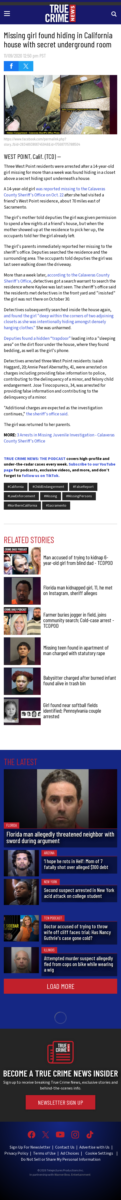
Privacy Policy (16, 1153)
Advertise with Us (94, 1147)
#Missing (50, 496)
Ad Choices (69, 1153)
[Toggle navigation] (8, 13)
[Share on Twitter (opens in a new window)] (26, 66)
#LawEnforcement (21, 496)
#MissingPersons (79, 496)
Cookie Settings (99, 1153)
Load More (60, 986)
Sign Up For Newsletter (30, 1147)
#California (16, 486)
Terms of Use (44, 1153)
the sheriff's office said (47, 414)
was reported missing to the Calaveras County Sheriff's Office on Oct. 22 (54, 192)
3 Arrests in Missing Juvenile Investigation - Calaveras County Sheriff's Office (59, 438)
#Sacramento (56, 505)
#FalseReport (83, 486)
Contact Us (64, 1147)
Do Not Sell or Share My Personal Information (60, 1159)
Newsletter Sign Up (60, 1102)
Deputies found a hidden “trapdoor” (37, 339)
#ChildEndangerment (48, 486)
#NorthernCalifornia (22, 505)
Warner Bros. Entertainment (72, 1175)
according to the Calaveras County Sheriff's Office (57, 278)
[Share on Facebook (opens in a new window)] (11, 66)
